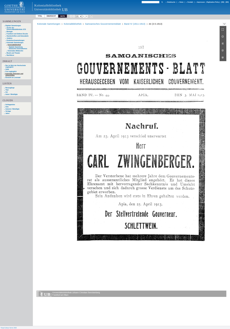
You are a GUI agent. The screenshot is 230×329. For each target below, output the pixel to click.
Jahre (7, 113)
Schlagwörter (10, 104)
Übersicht (51, 16)
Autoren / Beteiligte (12, 109)
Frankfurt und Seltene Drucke (17, 34)
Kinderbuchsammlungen (15, 40)
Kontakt (190, 2)
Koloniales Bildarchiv (15, 51)
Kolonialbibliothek (14, 45)
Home (181, 2)
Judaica (9, 38)
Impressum (201, 2)
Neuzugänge (10, 88)
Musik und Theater (13, 53)
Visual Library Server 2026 (9, 328)
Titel (40, 16)
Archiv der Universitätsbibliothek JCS (16, 28)
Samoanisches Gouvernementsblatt (103, 24)
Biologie (10, 31)
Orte (7, 107)
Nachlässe (10, 55)
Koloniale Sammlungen (15, 42)
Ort (6, 92)
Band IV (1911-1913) (134, 24)
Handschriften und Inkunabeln (18, 36)
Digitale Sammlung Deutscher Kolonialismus (18, 47)
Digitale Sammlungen (13, 25)
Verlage (8, 111)
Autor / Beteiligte (11, 94)
